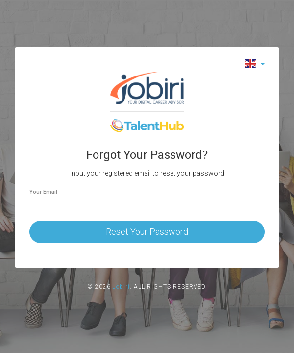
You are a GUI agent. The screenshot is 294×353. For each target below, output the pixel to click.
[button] (255, 63)
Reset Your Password (147, 232)
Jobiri (121, 286)
